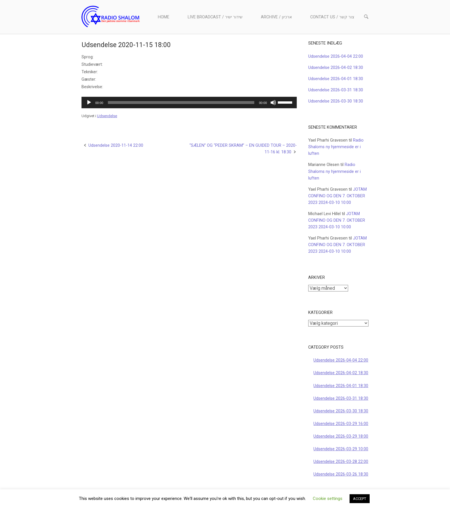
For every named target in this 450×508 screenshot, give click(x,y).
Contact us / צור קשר (332, 17)
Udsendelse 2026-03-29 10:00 (340, 449)
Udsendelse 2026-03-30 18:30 (335, 101)
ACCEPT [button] (359, 499)
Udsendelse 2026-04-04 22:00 (335, 56)
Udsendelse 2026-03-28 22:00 (340, 461)
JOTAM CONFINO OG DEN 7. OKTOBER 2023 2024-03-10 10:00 (337, 196)
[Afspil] (89, 102)
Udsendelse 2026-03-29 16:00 (340, 423)
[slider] (181, 102)
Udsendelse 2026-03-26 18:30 (340, 474)
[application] (189, 102)
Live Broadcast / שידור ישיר (215, 17)
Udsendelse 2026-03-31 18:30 (335, 90)
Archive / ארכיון (276, 17)
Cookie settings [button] (327, 498)
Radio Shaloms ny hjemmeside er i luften (336, 147)
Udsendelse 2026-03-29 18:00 (340, 436)
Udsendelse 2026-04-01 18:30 (335, 78)
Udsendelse (107, 116)
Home (163, 17)
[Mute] (273, 102)
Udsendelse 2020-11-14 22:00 (115, 145)
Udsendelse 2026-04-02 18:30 (335, 67)
